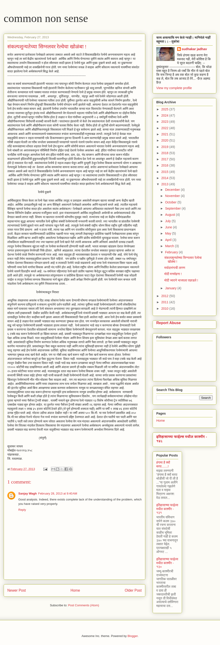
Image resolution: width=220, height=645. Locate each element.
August (170, 214)
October (171, 202)
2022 (165, 128)
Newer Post (16, 590)
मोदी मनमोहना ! (173, 274)
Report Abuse (168, 323)
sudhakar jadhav (194, 49)
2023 (165, 121)
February (172, 252)
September (173, 208)
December (173, 189)
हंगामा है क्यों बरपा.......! (163, 464)
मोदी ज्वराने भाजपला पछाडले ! (181, 280)
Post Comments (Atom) (83, 605)
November (173, 196)
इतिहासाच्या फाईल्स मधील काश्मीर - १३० (167, 563)
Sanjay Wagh (27, 493)
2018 (165, 153)
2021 (165, 134)
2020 (165, 140)
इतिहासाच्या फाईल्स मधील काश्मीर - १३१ (167, 509)
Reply (22, 509)
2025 (165, 109)
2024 (165, 115)
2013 (165, 184)
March (170, 246)
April (168, 240)
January (171, 288)
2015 (165, 172)
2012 (165, 296)
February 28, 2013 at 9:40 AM (57, 493)
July (168, 221)
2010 (165, 308)
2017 (165, 159)
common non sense (46, 18)
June (169, 227)
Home (75, 590)
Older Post (133, 590)
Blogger (132, 636)
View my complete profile (174, 88)
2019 (165, 147)
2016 (165, 165)
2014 (165, 178)
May (168, 233)
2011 (165, 302)
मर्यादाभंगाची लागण (174, 268)
